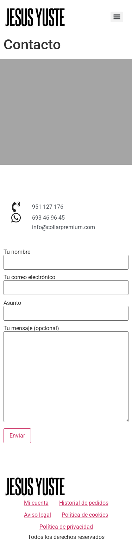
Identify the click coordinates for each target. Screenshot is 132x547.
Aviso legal (37, 514)
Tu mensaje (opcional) (66, 374)
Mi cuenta (36, 502)
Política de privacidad (66, 526)
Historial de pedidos (83, 502)
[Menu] (117, 17)
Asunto (66, 308)
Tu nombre (66, 257)
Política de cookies (85, 514)
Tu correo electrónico (66, 283)
